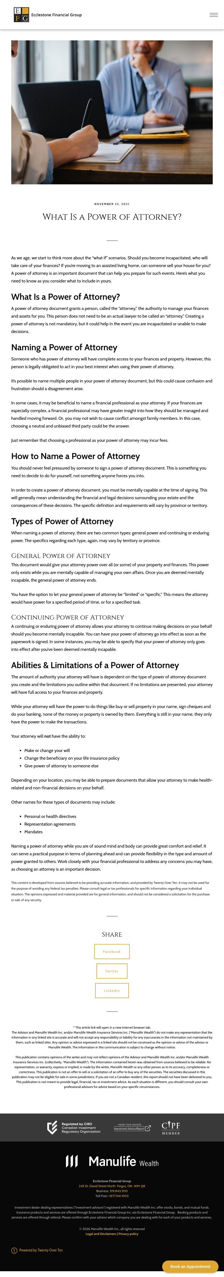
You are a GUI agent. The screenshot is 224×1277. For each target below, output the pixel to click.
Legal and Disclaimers (101, 1234)
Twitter (112, 971)
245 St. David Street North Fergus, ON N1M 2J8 (112, 1186)
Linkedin (112, 991)
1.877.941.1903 (118, 1196)
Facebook (112, 952)
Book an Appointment (190, 1266)
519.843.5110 (119, 1191)
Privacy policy (128, 1234)
